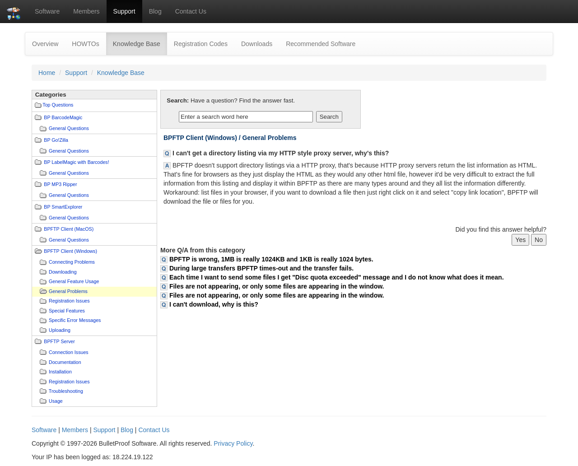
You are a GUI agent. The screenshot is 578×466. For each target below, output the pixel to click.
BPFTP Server (59, 341)
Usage (56, 401)
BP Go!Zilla (56, 140)
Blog (155, 11)
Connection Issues (69, 352)
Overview (45, 43)
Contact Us (190, 11)
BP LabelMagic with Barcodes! (76, 162)
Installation (60, 371)
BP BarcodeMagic (63, 117)
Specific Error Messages (75, 320)
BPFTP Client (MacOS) (68, 229)
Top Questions (57, 104)
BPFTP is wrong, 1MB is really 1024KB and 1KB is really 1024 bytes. (271, 259)
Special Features (67, 310)
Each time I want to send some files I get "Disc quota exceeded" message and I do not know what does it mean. (336, 277)
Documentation (65, 362)
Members (86, 11)
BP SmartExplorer (63, 207)
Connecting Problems (72, 262)
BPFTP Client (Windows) (70, 251)
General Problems (68, 291)
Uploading (59, 330)
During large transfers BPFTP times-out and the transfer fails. (261, 268)
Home (46, 72)
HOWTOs (85, 43)
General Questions (69, 128)
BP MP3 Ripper (60, 184)
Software (47, 11)
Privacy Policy (233, 443)
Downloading (63, 272)
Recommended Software (320, 43)
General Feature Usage (74, 281)
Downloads (256, 43)
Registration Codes (201, 43)
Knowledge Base (140, 43)
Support (124, 11)
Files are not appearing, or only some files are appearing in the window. (276, 286)
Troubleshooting (66, 391)
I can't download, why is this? (213, 304)
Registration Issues (69, 300)
